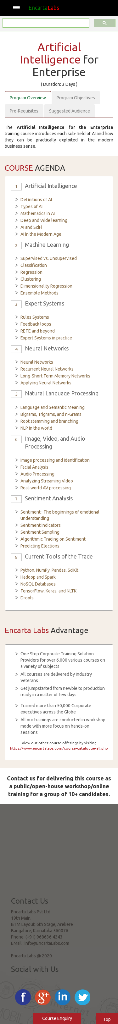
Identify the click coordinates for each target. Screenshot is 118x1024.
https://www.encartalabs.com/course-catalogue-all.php (59, 748)
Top (107, 1019)
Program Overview (28, 97)
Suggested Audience (69, 110)
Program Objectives (76, 97)
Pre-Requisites (24, 110)
